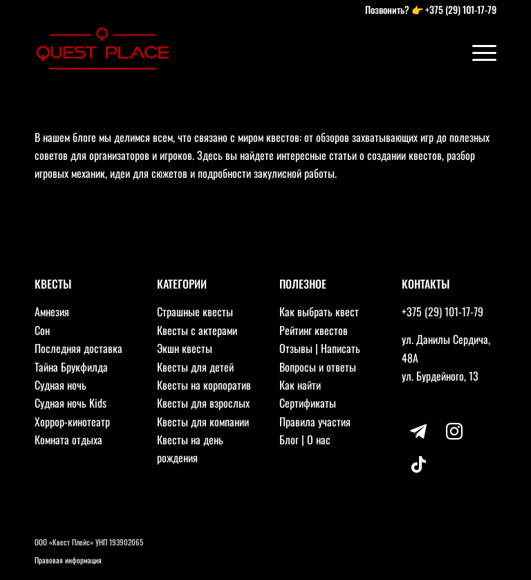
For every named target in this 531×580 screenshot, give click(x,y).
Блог (289, 439)
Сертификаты (307, 403)
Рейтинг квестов (313, 330)
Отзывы (296, 348)
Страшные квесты (195, 311)
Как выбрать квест (319, 311)
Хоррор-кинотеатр (72, 421)
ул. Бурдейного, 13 (440, 376)
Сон (42, 330)
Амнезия (52, 311)
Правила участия (315, 421)
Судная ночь (60, 385)
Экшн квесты (184, 348)
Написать (340, 348)
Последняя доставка (78, 348)
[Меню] (477, 52)
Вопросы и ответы (317, 367)
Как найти (300, 385)
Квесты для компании (203, 421)
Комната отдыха (68, 439)
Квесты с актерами (197, 330)
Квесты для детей (195, 367)
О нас (318, 439)
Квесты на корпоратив (204, 385)
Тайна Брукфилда (71, 367)
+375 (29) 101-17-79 (460, 9)
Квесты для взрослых (203, 403)
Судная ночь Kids (70, 403)
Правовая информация (68, 559)
